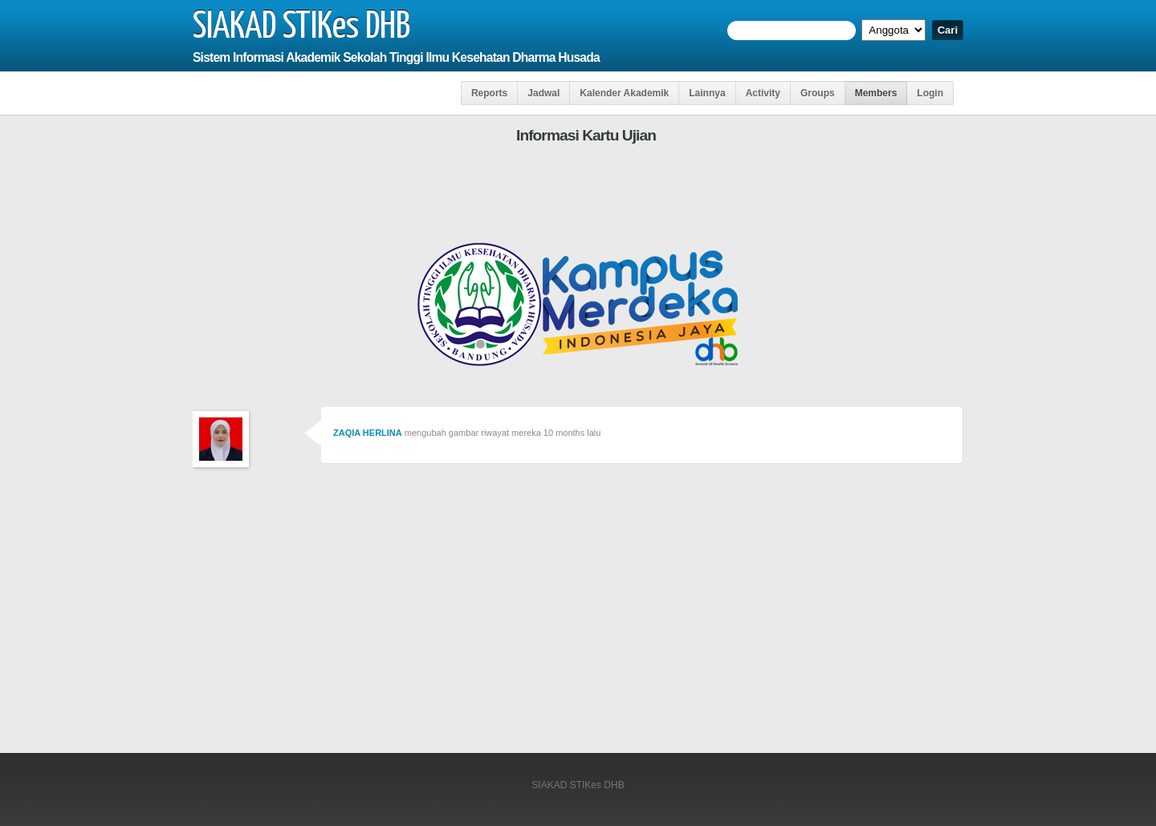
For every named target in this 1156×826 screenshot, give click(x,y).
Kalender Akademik (624, 93)
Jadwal (543, 93)
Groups (817, 93)
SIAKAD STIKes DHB (301, 27)
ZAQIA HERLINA (367, 432)
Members (876, 93)
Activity (763, 93)
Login (930, 93)
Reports (489, 93)
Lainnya (707, 93)
